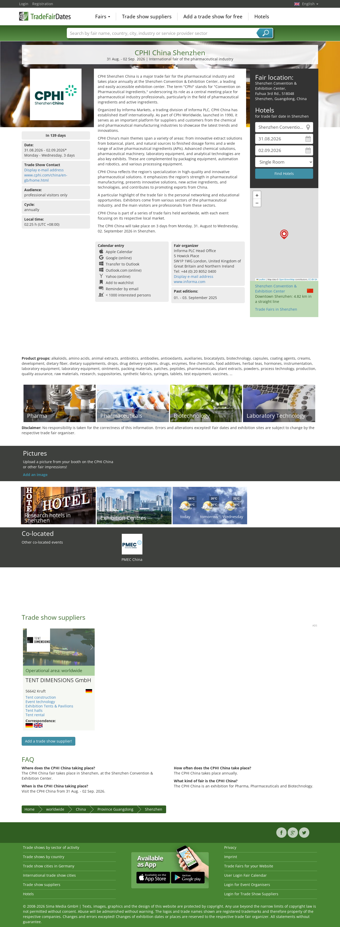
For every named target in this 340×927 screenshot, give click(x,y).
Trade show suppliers (147, 16)
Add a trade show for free (212, 16)
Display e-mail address (44, 169)
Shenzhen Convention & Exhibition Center (276, 289)
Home (30, 809)
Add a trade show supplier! (48, 741)
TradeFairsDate (45, 16)
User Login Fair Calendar (245, 875)
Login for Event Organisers (247, 884)
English (310, 3)
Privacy (230, 847)
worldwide (55, 809)
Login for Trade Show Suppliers (251, 893)
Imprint (230, 856)
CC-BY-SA (312, 279)
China (81, 809)
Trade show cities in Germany (48, 866)
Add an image (35, 474)
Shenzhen (153, 809)
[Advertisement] (170, 339)
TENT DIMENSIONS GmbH (58, 680)
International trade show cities (49, 875)
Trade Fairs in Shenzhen (276, 309)
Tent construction (41, 697)
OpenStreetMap (287, 279)
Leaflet (261, 279)
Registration (42, 3)
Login (23, 3)
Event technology (40, 701)
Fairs (102, 16)
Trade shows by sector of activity (51, 847)
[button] (284, 234)
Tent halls (34, 710)
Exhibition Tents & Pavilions (49, 706)
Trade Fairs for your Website (248, 866)
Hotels (261, 16)
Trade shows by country (43, 856)
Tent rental (35, 714)
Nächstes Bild (91, 647)
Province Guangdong (115, 809)
